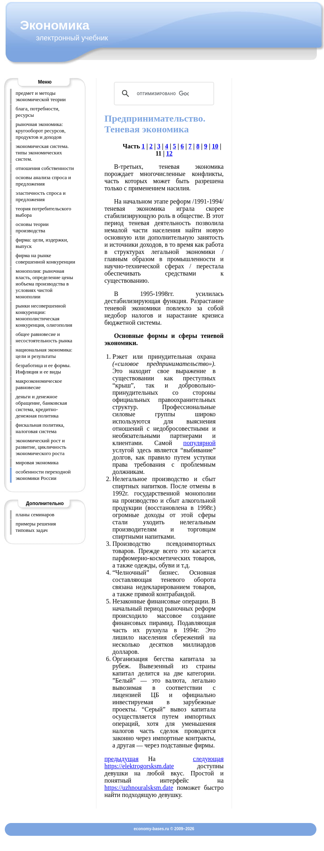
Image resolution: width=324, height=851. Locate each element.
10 (215, 146)
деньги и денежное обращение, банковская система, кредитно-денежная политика (41, 406)
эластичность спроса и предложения (41, 196)
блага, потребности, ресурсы (38, 112)
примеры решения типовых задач (36, 527)
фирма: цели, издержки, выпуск (42, 243)
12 (169, 153)
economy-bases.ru (151, 829)
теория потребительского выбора (43, 212)
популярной (199, 442)
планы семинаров (35, 514)
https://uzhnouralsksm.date (138, 787)
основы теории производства (32, 227)
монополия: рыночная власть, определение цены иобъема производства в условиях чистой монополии (44, 284)
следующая (208, 758)
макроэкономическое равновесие (39, 384)
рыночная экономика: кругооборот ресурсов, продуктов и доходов (41, 130)
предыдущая (121, 758)
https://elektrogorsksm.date (139, 766)
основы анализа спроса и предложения (43, 180)
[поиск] (163, 93)
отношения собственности (45, 168)
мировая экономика (37, 462)
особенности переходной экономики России (43, 475)
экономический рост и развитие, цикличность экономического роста (41, 446)
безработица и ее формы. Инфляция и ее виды (43, 368)
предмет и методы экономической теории (41, 96)
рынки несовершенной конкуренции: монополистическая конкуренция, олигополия (44, 315)
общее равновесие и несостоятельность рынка (44, 337)
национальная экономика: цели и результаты (44, 353)
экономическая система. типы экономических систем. (42, 152)
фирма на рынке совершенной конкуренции (45, 258)
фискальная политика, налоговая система (40, 428)
